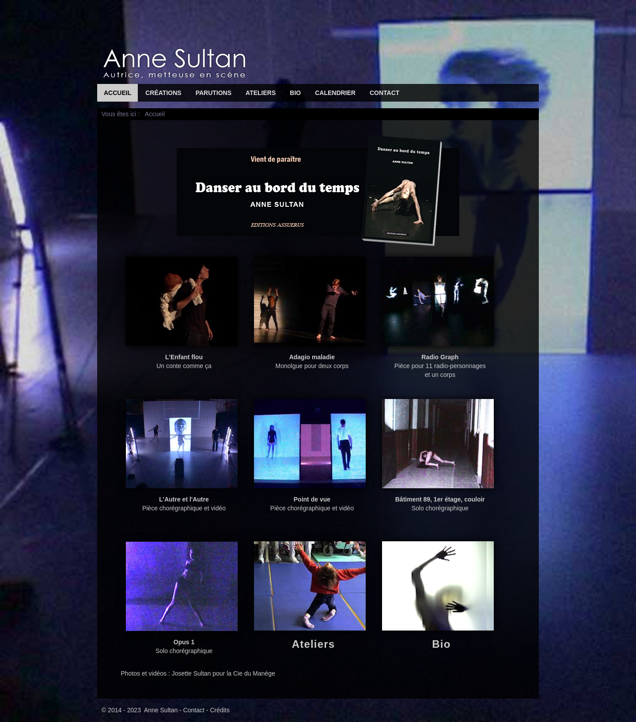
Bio (295, 92)
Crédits (219, 710)
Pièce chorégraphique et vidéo (182, 500)
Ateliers (261, 92)
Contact (384, 92)
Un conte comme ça (182, 358)
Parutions (213, 92)
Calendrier (335, 92)
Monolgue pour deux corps (310, 358)
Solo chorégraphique (438, 500)
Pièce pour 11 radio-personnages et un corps (438, 362)
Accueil (117, 92)
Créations (163, 92)
